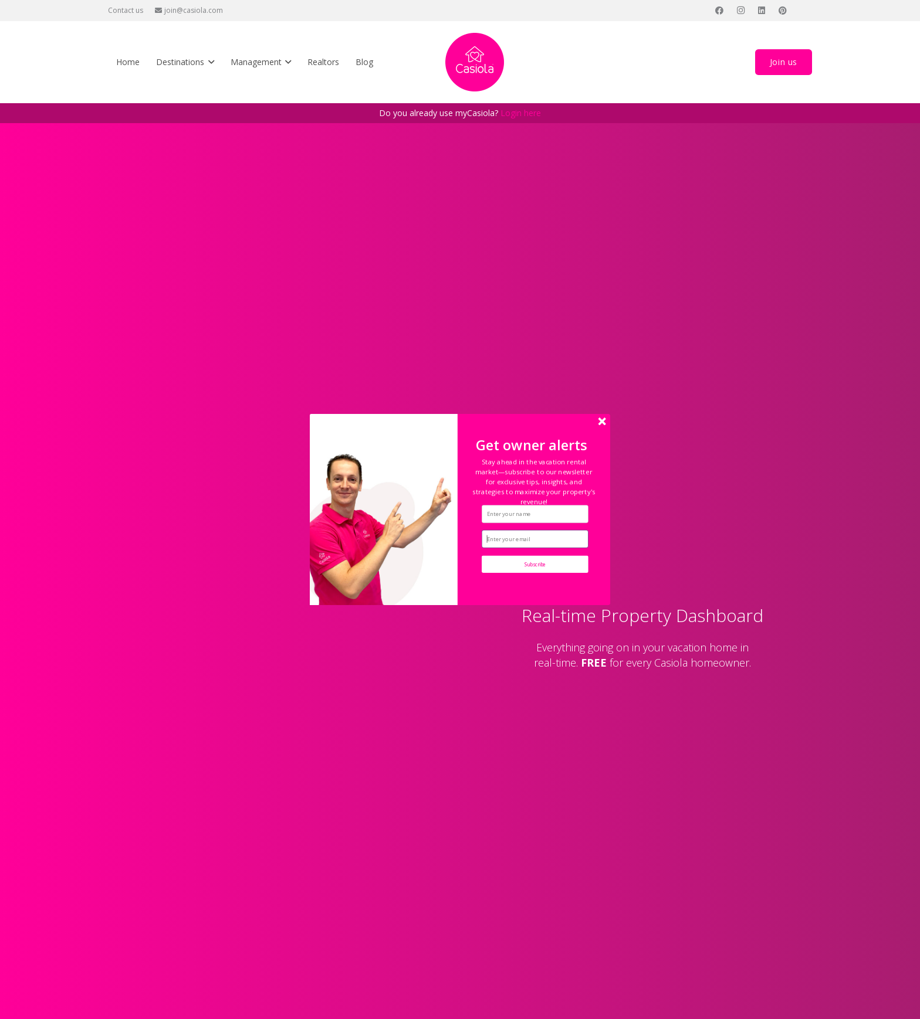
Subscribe (535, 564)
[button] (534, 482)
